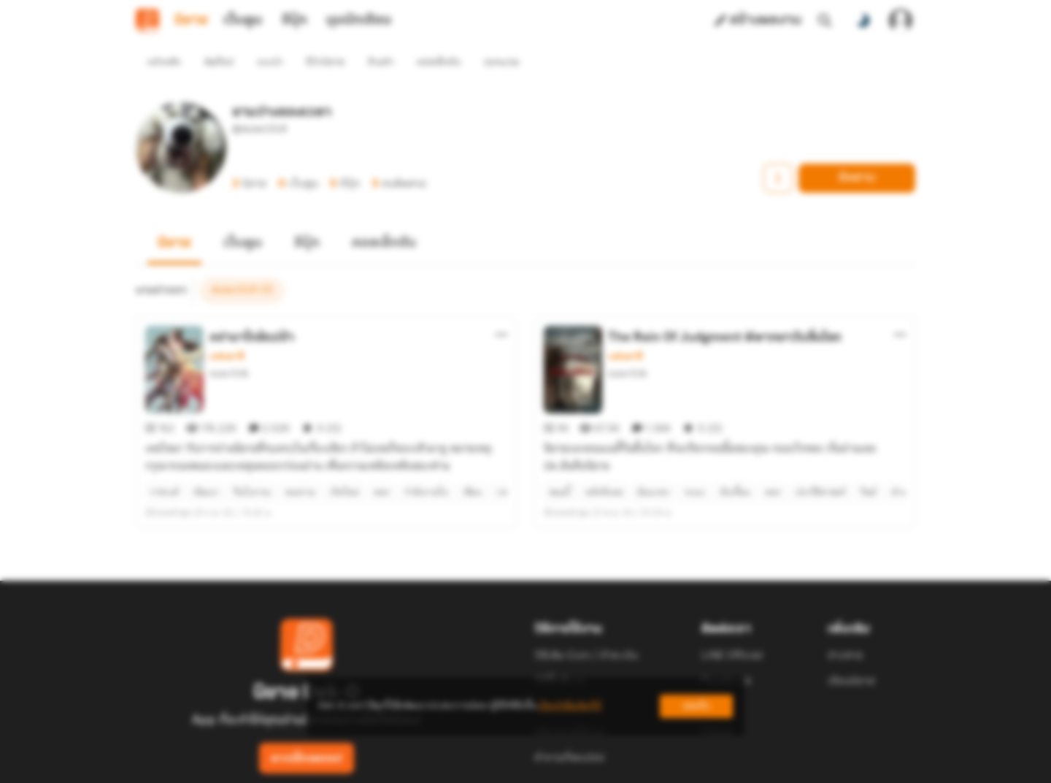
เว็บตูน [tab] (242, 20)
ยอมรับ (696, 706)
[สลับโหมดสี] (862, 20)
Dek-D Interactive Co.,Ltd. (475, 765)
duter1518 (228, 347)
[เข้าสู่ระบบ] (900, 20)
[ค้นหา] (824, 20)
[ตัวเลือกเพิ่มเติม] (501, 308)
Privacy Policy (630, 765)
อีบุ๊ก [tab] (294, 20)
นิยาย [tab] (191, 20)
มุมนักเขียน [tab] (358, 20)
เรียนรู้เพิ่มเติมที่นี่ (570, 706)
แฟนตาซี (226, 330)
